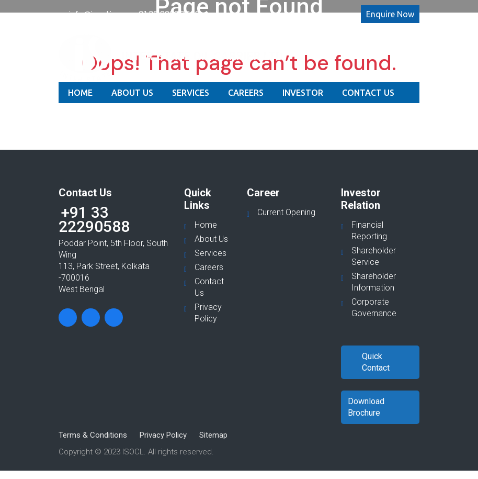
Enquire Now (390, 14)
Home (80, 92)
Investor (302, 92)
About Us (132, 92)
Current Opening (286, 212)
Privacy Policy (208, 313)
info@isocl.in (92, 13)
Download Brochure (366, 407)
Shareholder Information (373, 282)
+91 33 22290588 (167, 13)
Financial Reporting (369, 230)
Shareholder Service (373, 256)
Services (190, 92)
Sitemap (213, 435)
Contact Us (368, 92)
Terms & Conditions (93, 435)
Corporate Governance (373, 307)
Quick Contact (376, 362)
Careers (246, 92)
